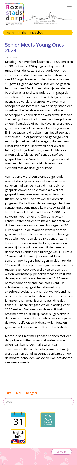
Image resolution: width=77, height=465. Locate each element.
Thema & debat (32, 32)
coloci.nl (62, 451)
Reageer (31, 393)
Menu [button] (11, 32)
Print (8, 393)
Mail (19, 393)
